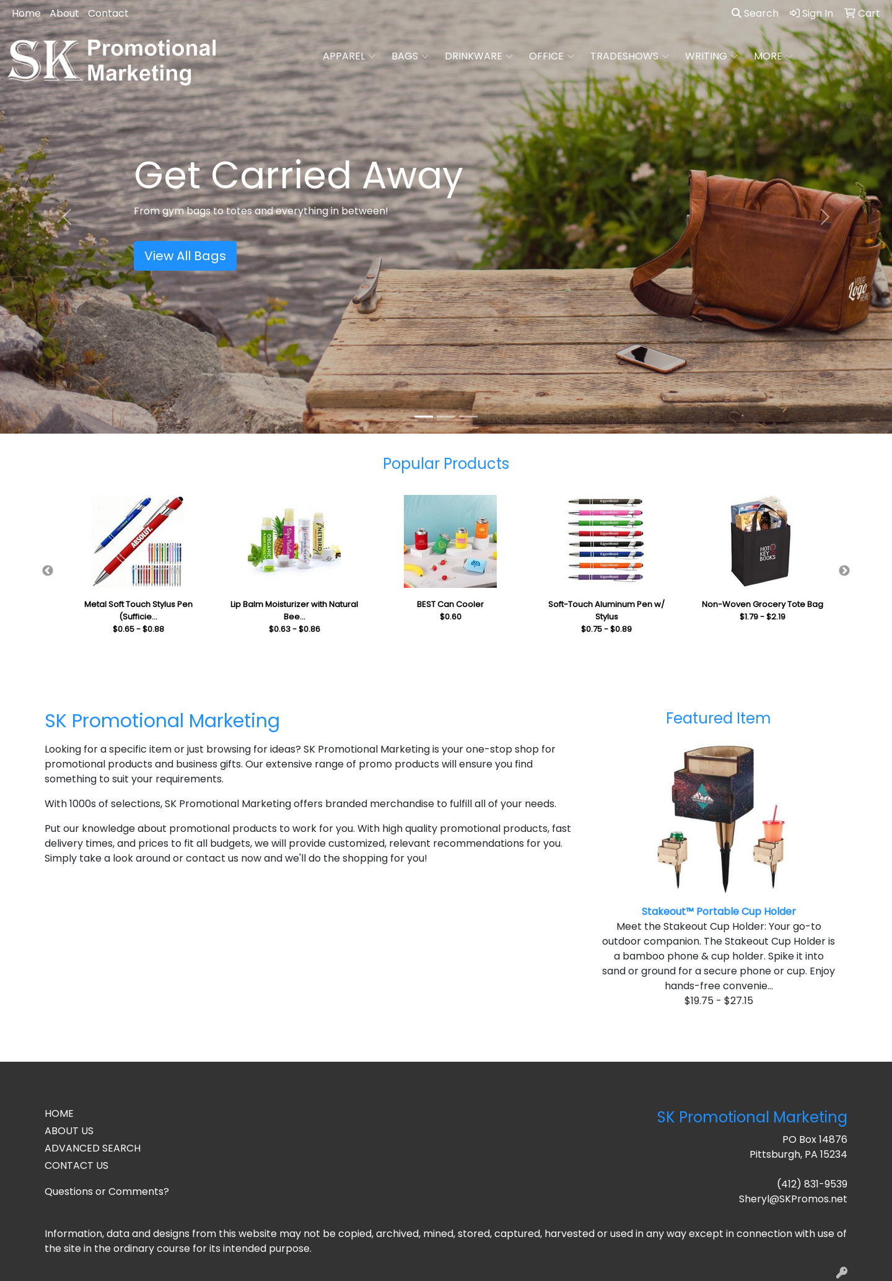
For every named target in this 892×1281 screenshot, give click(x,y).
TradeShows (629, 56)
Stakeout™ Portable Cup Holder (719, 911)
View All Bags (185, 256)
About (64, 13)
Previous (48, 571)
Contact (108, 13)
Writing (711, 56)
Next (844, 571)
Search (755, 13)
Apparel (349, 56)
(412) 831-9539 (812, 1184)
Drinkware (479, 56)
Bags (410, 56)
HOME (59, 1113)
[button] (67, 217)
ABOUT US (69, 1131)
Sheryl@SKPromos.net (793, 1199)
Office (551, 56)
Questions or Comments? (107, 1191)
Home (26, 13)
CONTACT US (76, 1165)
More (773, 56)
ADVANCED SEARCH (93, 1148)
